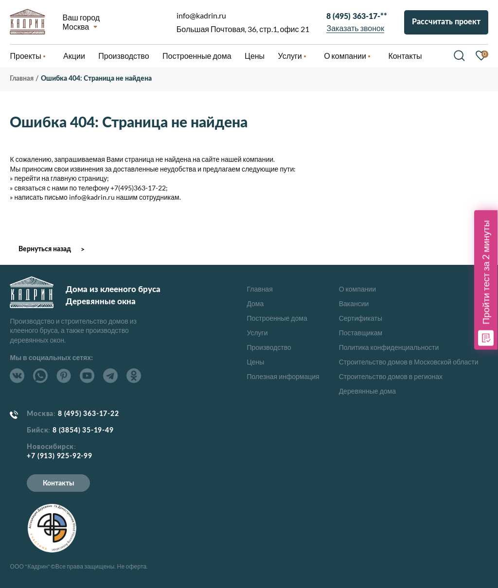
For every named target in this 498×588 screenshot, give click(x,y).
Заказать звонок (355, 28)
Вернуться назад (44, 249)
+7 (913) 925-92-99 (59, 456)
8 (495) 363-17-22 (88, 414)
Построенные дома (196, 55)
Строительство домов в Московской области (409, 362)
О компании (357, 289)
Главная (259, 289)
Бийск (37, 430)
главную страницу (79, 178)
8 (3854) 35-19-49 (83, 430)
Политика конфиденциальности (389, 347)
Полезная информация (283, 376)
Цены (255, 362)
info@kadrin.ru (201, 15)
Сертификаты (360, 318)
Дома (255, 303)
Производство (269, 347)
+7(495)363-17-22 (138, 188)
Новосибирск (50, 447)
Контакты (58, 483)
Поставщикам (361, 333)
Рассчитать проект (446, 22)
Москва (75, 26)
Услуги (257, 333)
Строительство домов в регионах (391, 376)
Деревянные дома (367, 391)
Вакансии (354, 303)
